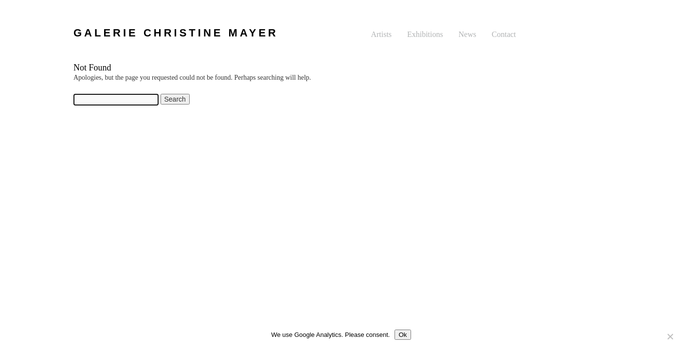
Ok (402, 334)
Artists (381, 34)
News (467, 34)
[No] (670, 336)
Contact (504, 34)
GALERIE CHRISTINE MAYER (175, 33)
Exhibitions (425, 34)
